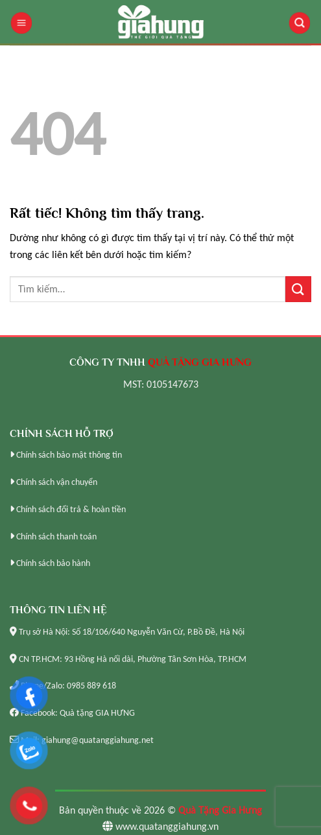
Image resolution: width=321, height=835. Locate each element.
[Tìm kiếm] (300, 23)
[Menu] (21, 23)
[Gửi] (298, 288)
